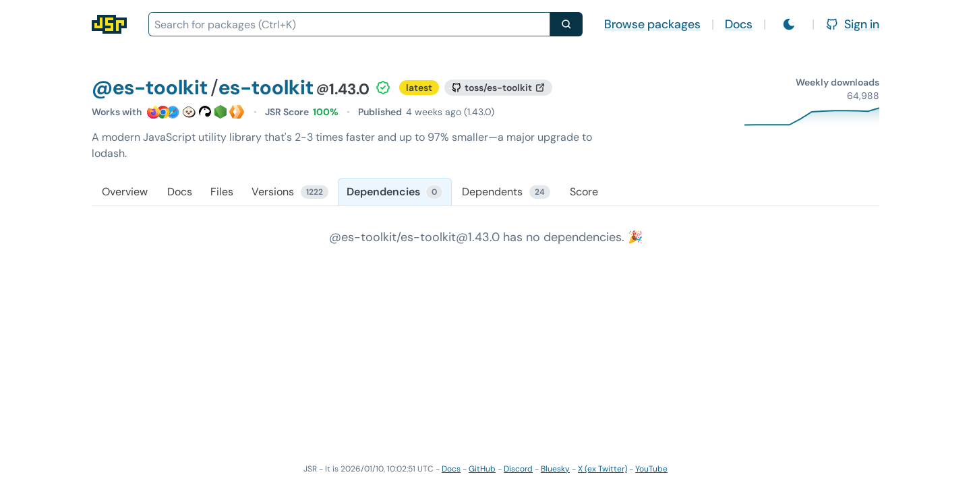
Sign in (852, 24)
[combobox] (349, 24)
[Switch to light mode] (789, 24)
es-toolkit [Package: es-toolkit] (266, 87)
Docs (739, 24)
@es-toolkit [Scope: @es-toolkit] (150, 87)
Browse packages (652, 24)
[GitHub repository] (498, 87)
